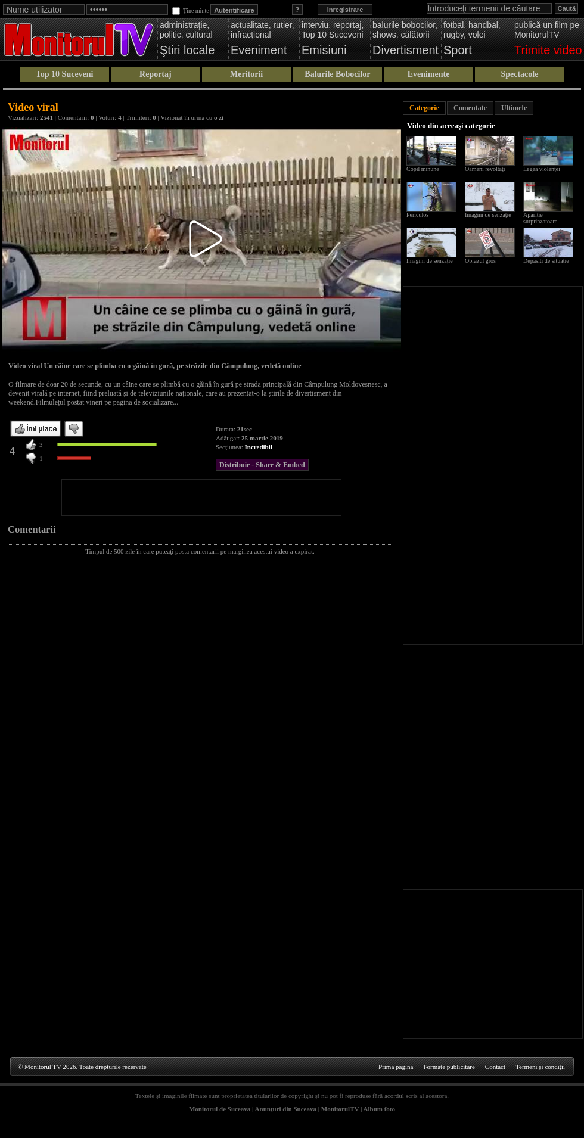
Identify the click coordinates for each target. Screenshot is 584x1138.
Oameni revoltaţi (485, 169)
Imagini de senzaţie (488, 215)
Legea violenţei (541, 169)
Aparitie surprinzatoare (540, 218)
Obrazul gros (480, 260)
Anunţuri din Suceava (285, 1108)
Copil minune (422, 169)
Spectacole (519, 74)
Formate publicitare (448, 1066)
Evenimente (429, 74)
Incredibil (258, 446)
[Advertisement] (201, 497)
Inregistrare (345, 9)
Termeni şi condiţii (540, 1066)
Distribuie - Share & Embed (262, 465)
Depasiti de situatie (546, 260)
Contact (495, 1066)
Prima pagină (395, 1066)
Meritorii (246, 74)
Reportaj (155, 74)
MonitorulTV (340, 1108)
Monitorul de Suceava (219, 1108)
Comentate (470, 108)
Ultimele (514, 108)
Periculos (417, 215)
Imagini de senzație (429, 260)
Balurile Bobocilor (337, 74)
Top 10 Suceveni (65, 74)
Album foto (379, 1108)
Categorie (424, 108)
